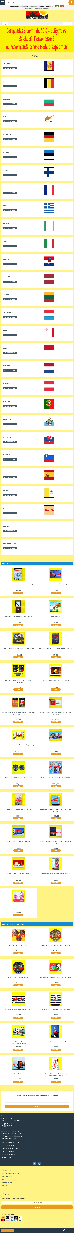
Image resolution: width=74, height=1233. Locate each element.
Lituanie (6, 295)
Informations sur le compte (10, 1173)
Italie (5, 241)
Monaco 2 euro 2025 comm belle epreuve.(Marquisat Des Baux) (55, 713)
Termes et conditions (8, 1145)
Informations (18, 593)
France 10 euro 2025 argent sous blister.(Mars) (18, 809)
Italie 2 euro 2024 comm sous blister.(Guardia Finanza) (55, 648)
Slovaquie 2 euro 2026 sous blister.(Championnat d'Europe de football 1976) (18, 1043)
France (5, 188)
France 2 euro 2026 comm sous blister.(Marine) (18, 1009)
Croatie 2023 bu (55, 616)
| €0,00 (7, 1230)
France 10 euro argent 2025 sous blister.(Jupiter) (18, 584)
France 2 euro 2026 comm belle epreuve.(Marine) (55, 1009)
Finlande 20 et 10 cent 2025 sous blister (18, 841)
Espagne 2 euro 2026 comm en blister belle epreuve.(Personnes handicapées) (55, 1075)
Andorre (6, 63)
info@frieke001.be (7, 1124)
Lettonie (6, 277)
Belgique (6, 81)
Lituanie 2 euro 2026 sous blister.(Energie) (55, 584)
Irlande (6, 223)
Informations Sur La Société (11, 1142)
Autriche (6, 384)
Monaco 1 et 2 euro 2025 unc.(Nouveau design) (18, 777)
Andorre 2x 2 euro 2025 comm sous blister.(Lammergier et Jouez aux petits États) (18, 713)
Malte (5, 330)
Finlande (6, 170)
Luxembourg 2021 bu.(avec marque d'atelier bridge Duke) (18, 649)
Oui (57, 6)
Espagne (6, 473)
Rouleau (6, 508)
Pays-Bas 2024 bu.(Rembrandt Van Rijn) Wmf (55, 680)
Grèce (5, 206)
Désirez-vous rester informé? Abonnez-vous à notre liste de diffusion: (13, 1198)
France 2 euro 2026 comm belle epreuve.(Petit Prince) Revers (55, 810)
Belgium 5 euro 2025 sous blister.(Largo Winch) (55, 745)
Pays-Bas (6, 366)
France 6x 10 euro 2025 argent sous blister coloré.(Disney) (55, 778)
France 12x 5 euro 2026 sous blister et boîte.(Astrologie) (18, 745)
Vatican (6, 490)
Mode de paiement (8, 1151)
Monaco (6, 348)
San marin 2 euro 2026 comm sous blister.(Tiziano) (55, 874)
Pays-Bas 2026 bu (18, 906)
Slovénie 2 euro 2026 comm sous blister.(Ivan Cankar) (55, 977)
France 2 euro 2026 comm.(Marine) (18, 977)
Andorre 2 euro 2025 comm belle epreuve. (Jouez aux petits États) (55, 842)
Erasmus (6, 526)
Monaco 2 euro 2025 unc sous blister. (18, 874)
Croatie (6, 259)
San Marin (7, 419)
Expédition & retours (8, 1154)
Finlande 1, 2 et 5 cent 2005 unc (18, 945)
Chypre (5, 117)
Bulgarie (6, 99)
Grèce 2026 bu (18, 1074)
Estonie (6, 152)
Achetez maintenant (9, 68)
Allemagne (7, 135)
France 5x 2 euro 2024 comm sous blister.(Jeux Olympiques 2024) (18, 681)
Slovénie (6, 455)
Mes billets (5, 1180)
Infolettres (5, 1186)
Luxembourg (8, 312)
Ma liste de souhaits (8, 1182)
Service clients (6, 1157)
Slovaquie (7, 437)
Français (5, 24)
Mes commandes (7, 1176)
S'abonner (37, 1106)
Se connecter (67, 24)
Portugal (7, 401)
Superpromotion (9, 544)
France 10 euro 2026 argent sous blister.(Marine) (55, 1042)
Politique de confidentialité (10, 1148)
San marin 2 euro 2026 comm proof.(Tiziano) (18, 616)
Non (62, 6)
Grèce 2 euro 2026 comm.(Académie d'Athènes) (55, 945)
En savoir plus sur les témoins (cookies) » (37, 8)
